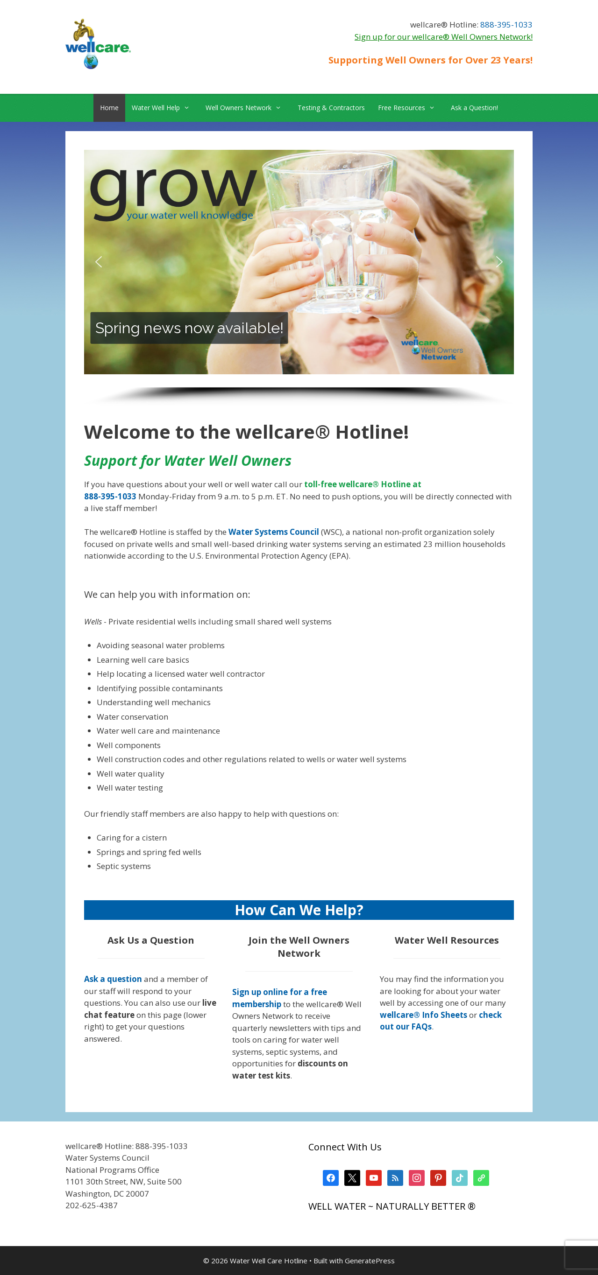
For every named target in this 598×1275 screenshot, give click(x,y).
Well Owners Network (248, 108)
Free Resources (411, 108)
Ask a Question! (474, 107)
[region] (299, 278)
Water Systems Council (273, 531)
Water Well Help (165, 108)
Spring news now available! (189, 327)
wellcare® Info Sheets (423, 1014)
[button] (98, 261)
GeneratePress (370, 1260)
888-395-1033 (506, 24)
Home (109, 107)
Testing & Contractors (331, 107)
